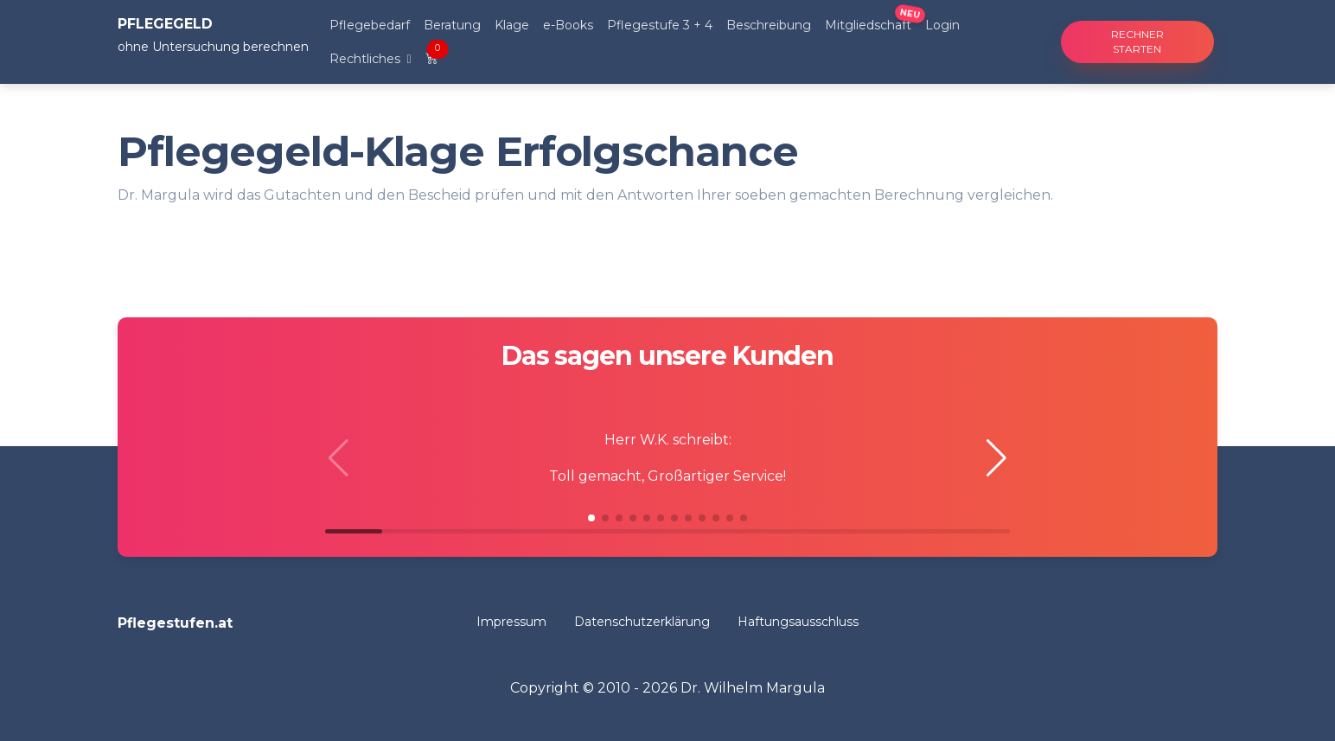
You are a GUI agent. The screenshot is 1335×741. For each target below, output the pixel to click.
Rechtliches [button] (366, 59)
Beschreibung (768, 25)
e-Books (568, 25)
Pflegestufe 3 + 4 (659, 25)
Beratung (452, 25)
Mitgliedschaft (868, 25)
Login (942, 25)
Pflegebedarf (369, 25)
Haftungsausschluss (798, 621)
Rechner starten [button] (1137, 41)
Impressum (511, 621)
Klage (512, 25)
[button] (996, 458)
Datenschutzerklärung (642, 621)
